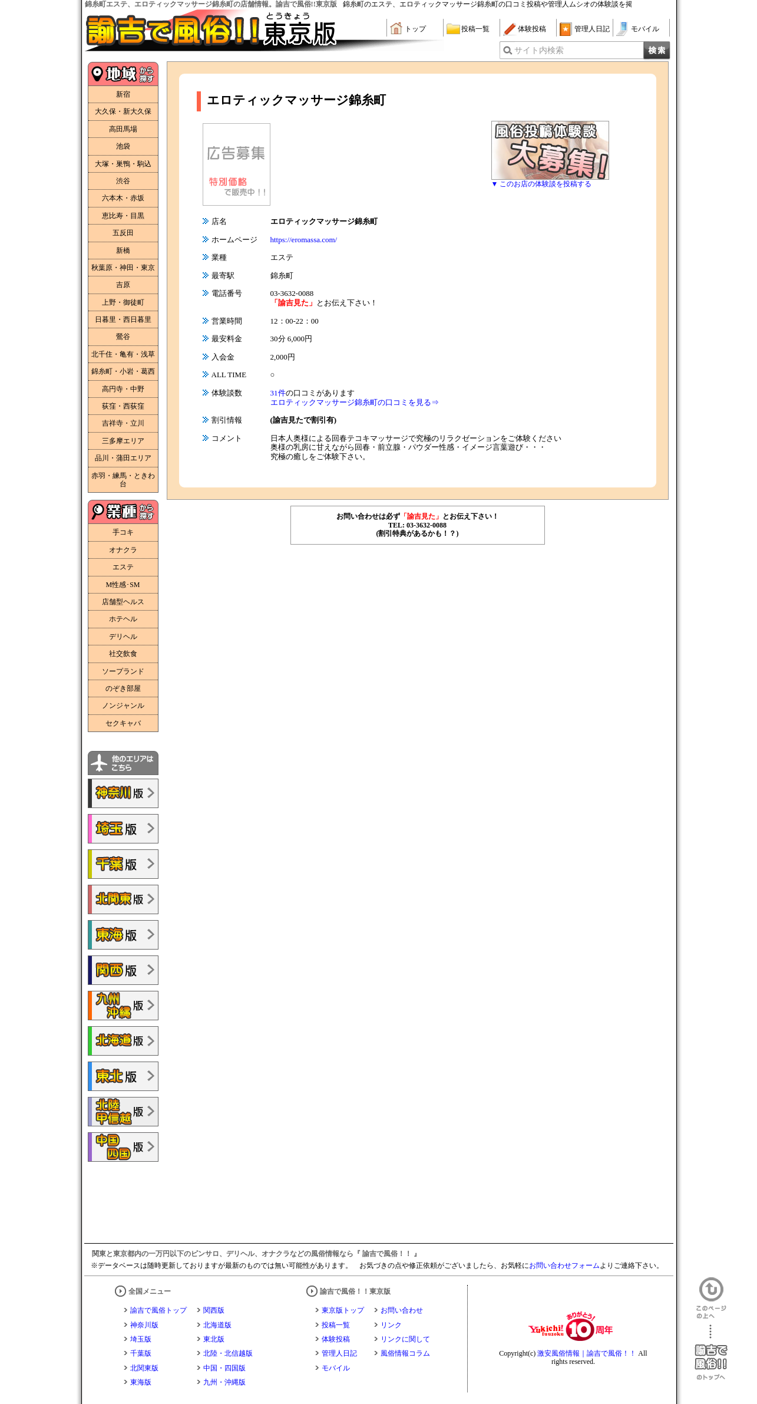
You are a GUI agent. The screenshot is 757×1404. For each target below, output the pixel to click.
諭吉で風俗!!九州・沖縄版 (123, 1005)
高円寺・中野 (123, 389)
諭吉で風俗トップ (158, 1310)
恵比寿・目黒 (123, 216)
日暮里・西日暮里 (123, 319)
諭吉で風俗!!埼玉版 (123, 828)
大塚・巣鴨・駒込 (123, 164)
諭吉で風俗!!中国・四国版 (123, 1147)
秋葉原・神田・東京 (123, 267)
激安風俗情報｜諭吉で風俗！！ (586, 1353)
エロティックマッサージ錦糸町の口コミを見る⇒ (354, 402)
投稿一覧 (475, 29)
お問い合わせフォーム (564, 1265)
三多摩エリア (123, 441)
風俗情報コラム (405, 1353)
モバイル (645, 29)
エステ (123, 567)
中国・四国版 (224, 1368)
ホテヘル (123, 619)
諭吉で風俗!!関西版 (123, 970)
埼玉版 (140, 1339)
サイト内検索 (539, 50)
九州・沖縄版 (224, 1382)
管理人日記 (592, 29)
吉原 (123, 285)
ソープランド (123, 671)
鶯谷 (123, 336)
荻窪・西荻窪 (123, 406)
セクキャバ (123, 723)
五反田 (123, 233)
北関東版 (144, 1368)
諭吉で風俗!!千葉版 (123, 864)
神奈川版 (144, 1325)
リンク (391, 1325)
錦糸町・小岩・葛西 (123, 371)
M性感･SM (122, 585)
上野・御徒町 (123, 302)
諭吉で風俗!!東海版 (123, 935)
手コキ (123, 532)
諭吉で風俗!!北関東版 (123, 899)
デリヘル (123, 636)
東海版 (140, 1382)
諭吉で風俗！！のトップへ (711, 1352)
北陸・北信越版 (228, 1353)
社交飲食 (123, 654)
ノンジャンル (123, 705)
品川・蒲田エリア (123, 458)
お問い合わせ (402, 1310)
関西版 (213, 1310)
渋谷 (123, 181)
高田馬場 (123, 129)
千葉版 (140, 1353)
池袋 (123, 146)
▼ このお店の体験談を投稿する (541, 184)
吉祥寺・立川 (123, 423)
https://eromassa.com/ (304, 239)
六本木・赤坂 (123, 198)
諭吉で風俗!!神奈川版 (123, 793)
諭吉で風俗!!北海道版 (123, 1041)
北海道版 (217, 1325)
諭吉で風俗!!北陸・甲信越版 (123, 1111)
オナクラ (123, 550)
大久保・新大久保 (123, 111)
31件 (278, 392)
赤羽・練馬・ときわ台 (123, 480)
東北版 (213, 1339)
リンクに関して (405, 1339)
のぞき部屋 (123, 688)
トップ (415, 29)
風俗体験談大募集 (550, 150)
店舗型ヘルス (123, 602)
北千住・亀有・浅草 (123, 354)
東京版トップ (343, 1310)
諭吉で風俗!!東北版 (123, 1076)
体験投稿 (532, 29)
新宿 (123, 94)
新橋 (123, 250)
